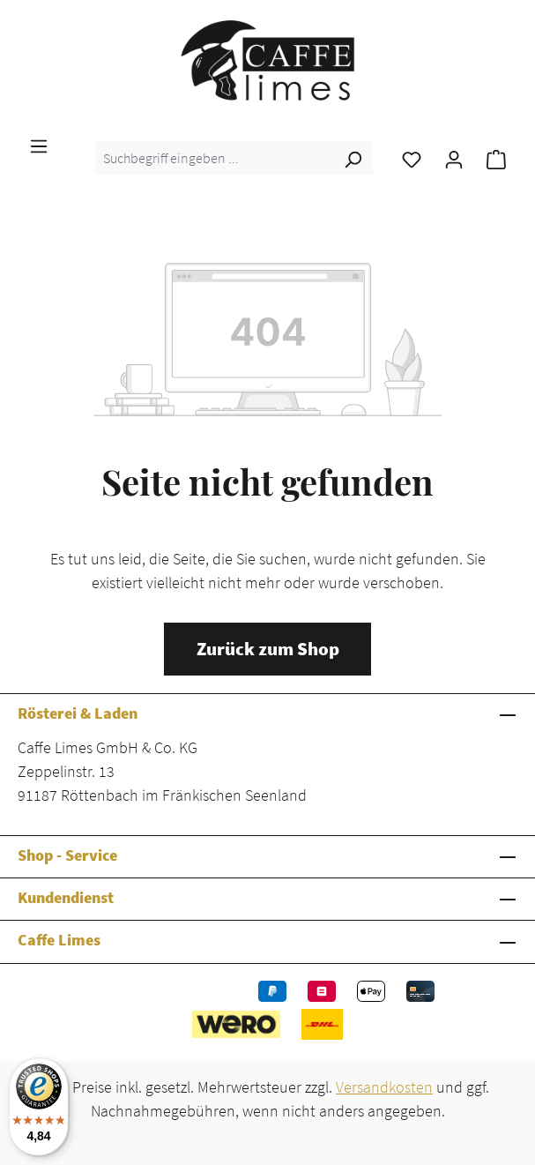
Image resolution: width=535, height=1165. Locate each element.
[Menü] (39, 144)
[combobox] (214, 158)
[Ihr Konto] (454, 157)
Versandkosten (384, 1087)
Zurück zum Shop (268, 649)
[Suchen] (352, 158)
